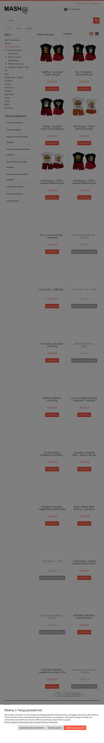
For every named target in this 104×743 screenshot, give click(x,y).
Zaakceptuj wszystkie (75, 728)
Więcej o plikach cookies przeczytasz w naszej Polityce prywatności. (31, 722)
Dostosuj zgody (54, 728)
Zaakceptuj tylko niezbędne (32, 728)
